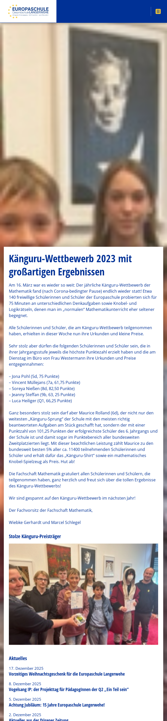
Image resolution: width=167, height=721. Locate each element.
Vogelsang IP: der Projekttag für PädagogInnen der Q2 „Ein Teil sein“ (69, 689)
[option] (83, 594)
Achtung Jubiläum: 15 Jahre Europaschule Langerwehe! (57, 705)
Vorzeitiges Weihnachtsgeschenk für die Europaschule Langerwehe (67, 674)
